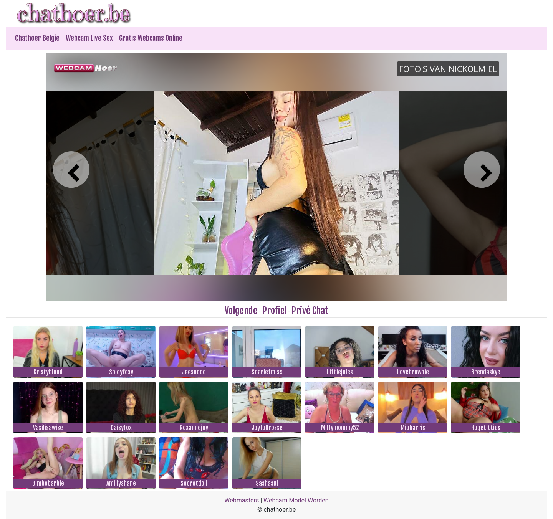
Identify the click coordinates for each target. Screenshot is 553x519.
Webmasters (241, 500)
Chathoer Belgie (37, 38)
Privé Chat (309, 310)
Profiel (274, 310)
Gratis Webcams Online (150, 38)
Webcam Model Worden (296, 500)
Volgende (241, 310)
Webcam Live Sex (89, 38)
